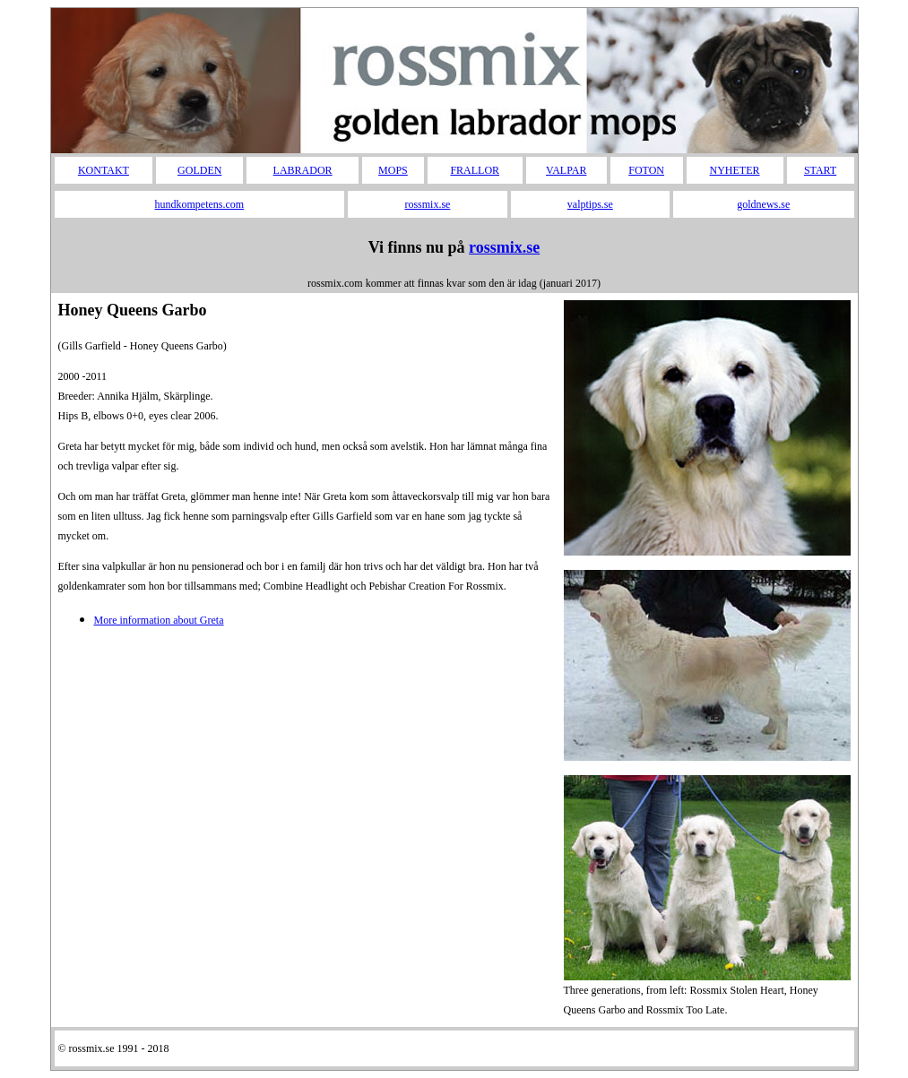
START (820, 170)
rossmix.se (427, 204)
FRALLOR (474, 170)
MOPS (393, 170)
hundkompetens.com (200, 204)
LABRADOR (303, 170)
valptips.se (590, 204)
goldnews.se (763, 204)
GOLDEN (199, 170)
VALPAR (566, 170)
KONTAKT (103, 170)
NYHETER (735, 170)
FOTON (646, 170)
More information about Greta (159, 620)
